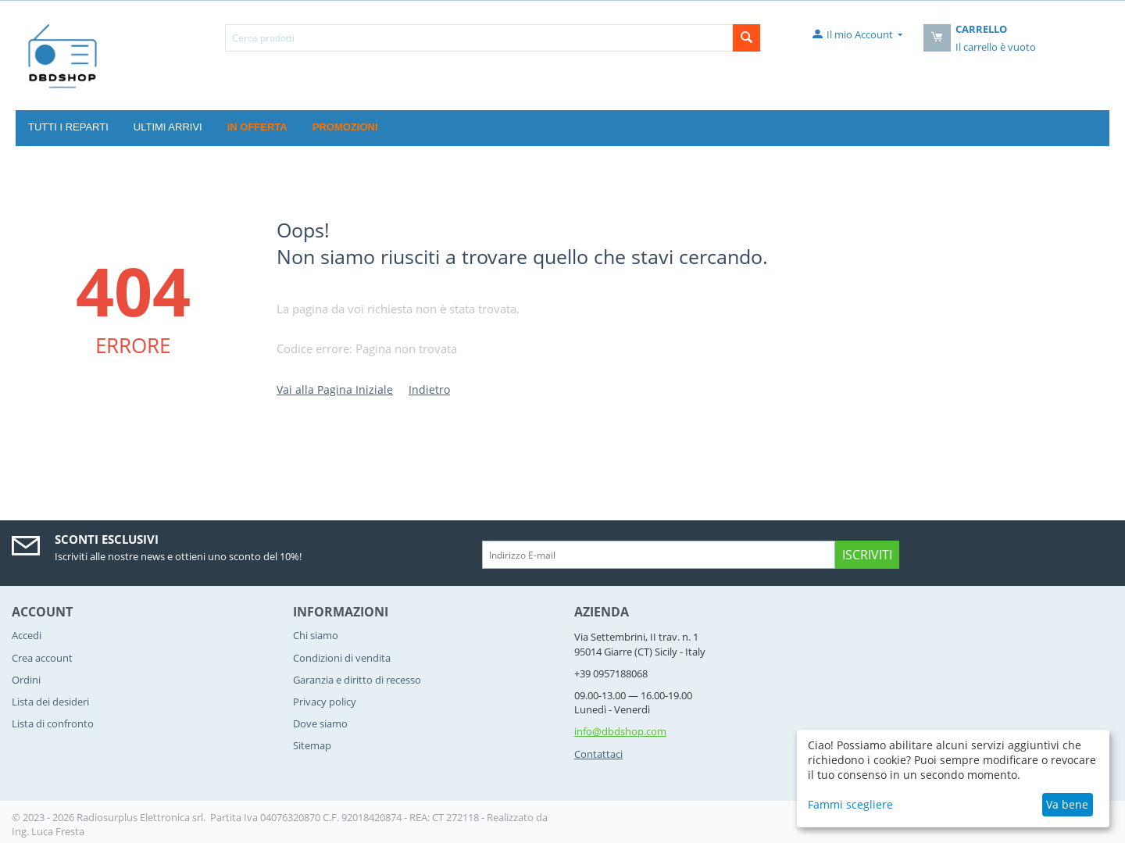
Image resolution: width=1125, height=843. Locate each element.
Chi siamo (315, 635)
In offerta (257, 127)
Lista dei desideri (50, 702)
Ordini (26, 680)
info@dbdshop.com (620, 731)
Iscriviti (867, 554)
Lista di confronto (53, 723)
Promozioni (345, 127)
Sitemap (312, 745)
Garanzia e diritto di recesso (357, 680)
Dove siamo (320, 723)
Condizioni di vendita (342, 658)
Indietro (429, 389)
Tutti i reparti (68, 127)
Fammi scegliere (850, 804)
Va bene (1067, 804)
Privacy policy (324, 702)
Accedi (26, 635)
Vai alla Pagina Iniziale (335, 389)
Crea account (42, 658)
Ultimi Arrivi (168, 127)
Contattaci (598, 754)
